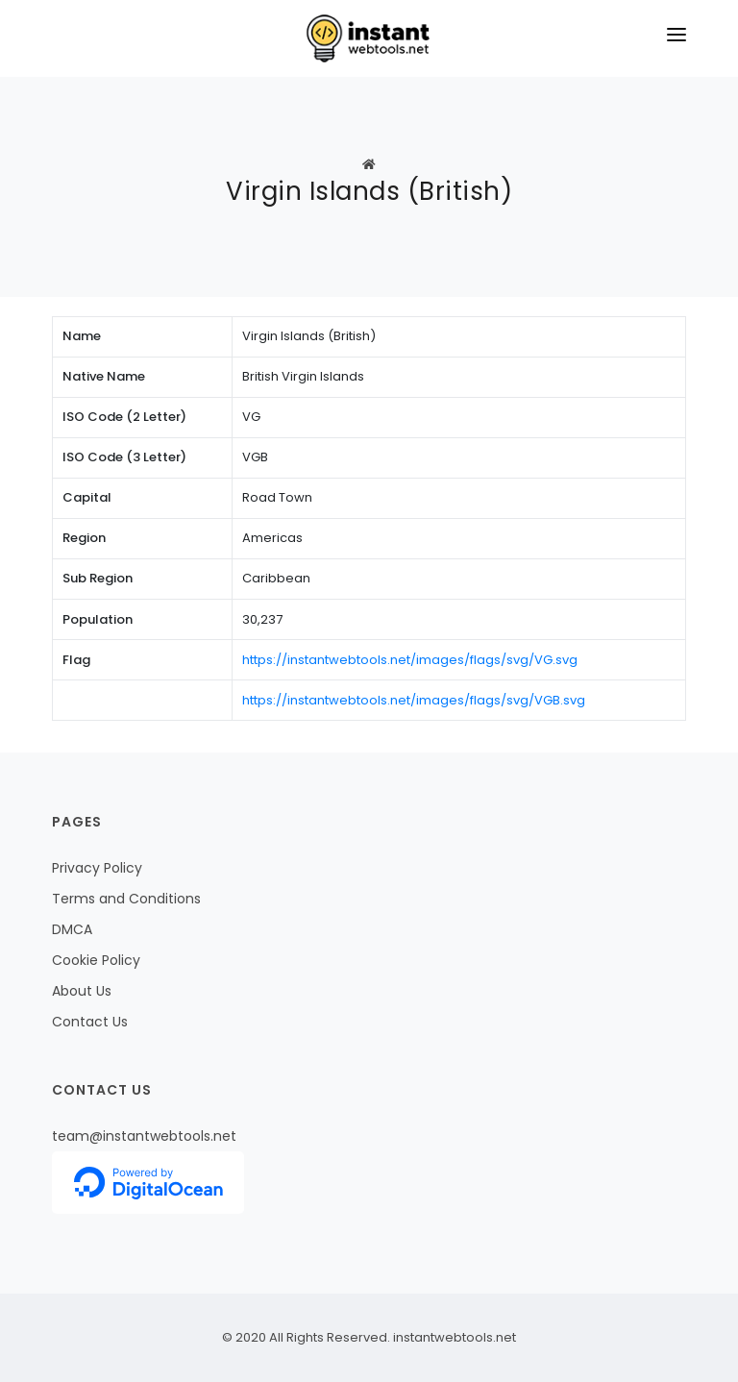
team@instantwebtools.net (144, 1136)
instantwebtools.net (453, 1337)
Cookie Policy (96, 960)
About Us (81, 990)
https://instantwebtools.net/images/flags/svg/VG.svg (410, 660)
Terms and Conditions (126, 898)
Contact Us (90, 1021)
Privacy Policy (97, 867)
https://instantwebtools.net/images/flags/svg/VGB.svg (413, 700)
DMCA (72, 929)
